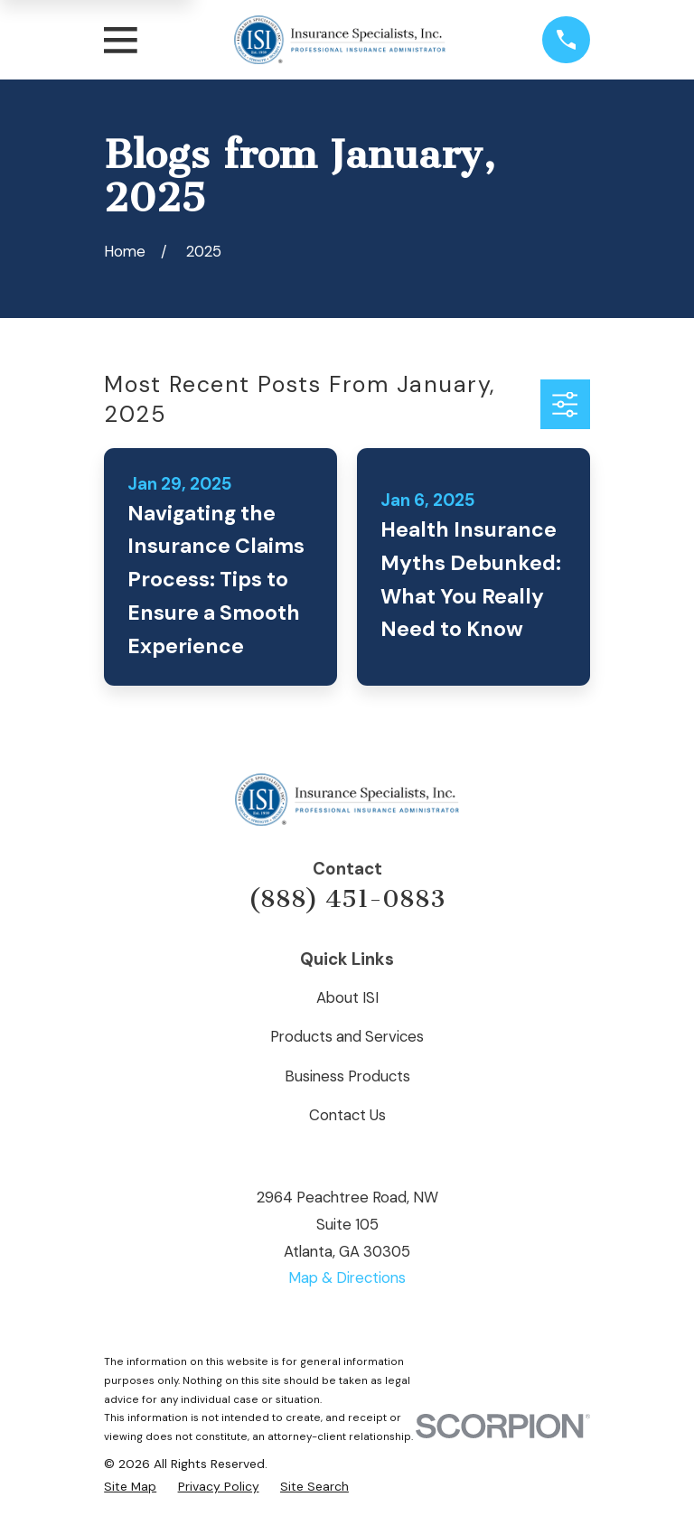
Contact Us (347, 1115)
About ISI (347, 997)
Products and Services (347, 1036)
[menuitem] (130, 1486)
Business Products (347, 1076)
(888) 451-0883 (347, 898)
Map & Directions (347, 1277)
